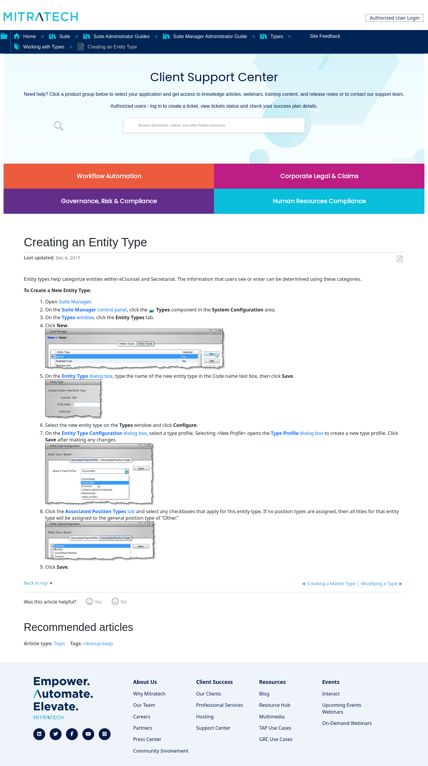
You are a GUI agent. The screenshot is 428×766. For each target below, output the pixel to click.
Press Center (147, 739)
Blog (264, 693)
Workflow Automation (109, 176)
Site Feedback (325, 36)
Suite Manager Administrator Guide (205, 36)
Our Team (144, 705)
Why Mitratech (149, 693)
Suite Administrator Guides (117, 36)
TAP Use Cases (275, 728)
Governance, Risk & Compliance (109, 201)
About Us (145, 681)
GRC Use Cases (275, 739)
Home (25, 36)
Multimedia (271, 716)
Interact (331, 693)
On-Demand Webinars (347, 723)
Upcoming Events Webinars (341, 708)
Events (330, 681)
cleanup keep (98, 643)
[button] (59, 126)
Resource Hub (274, 705)
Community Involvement (160, 751)
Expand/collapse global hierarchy (4, 35)
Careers (141, 716)
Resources (272, 681)
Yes (98, 602)
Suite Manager (74, 301)
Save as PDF (399, 259)
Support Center (213, 728)
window (78, 317)
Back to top (36, 582)
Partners (142, 728)
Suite (60, 36)
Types (272, 36)
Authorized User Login (395, 18)
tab (100, 511)
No (124, 602)
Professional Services (219, 705)
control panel (94, 309)
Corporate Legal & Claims (319, 176)
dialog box (87, 376)
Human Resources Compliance (319, 201)
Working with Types (39, 46)
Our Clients (208, 693)
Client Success (214, 681)
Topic (59, 643)
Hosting (205, 716)
